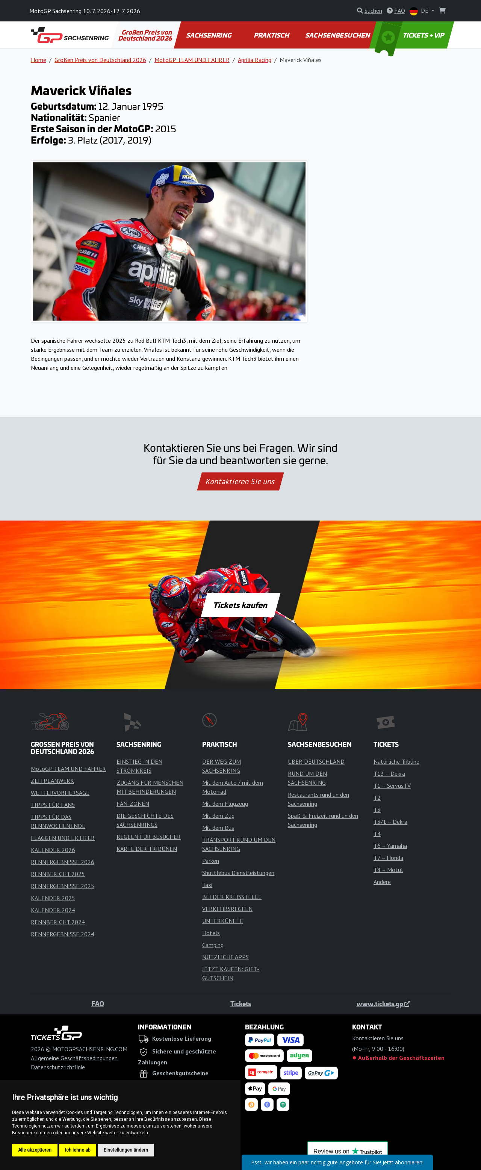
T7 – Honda (388, 857)
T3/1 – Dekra (390, 821)
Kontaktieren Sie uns (241, 481)
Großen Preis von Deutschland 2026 (146, 34)
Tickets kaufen (240, 604)
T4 (377, 833)
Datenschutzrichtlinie (58, 1067)
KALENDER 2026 (53, 850)
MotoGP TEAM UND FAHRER (192, 60)
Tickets (240, 1003)
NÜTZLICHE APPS (225, 957)
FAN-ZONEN (132, 803)
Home (38, 60)
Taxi (207, 884)
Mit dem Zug (218, 815)
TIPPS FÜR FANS (53, 804)
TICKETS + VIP (410, 34)
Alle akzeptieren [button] (34, 1150)
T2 (377, 797)
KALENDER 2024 (53, 910)
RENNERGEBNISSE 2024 (62, 934)
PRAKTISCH (271, 34)
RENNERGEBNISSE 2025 (62, 886)
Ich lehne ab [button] (77, 1150)
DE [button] (420, 11)
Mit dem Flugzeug (225, 803)
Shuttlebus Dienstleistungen (238, 872)
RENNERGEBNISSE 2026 (62, 862)
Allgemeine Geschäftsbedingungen (74, 1058)
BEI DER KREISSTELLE (232, 897)
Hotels (211, 933)
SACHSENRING (209, 34)
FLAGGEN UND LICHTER (63, 838)
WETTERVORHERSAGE (60, 792)
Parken (210, 860)
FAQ (97, 1003)
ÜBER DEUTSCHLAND (316, 761)
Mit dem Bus (218, 827)
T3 (377, 809)
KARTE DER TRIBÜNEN (146, 848)
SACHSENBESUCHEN (338, 34)
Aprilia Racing (254, 60)
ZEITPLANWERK (52, 780)
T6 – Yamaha (390, 845)
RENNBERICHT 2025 (58, 874)
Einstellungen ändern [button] (126, 1150)
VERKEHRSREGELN (227, 909)
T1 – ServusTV (392, 785)
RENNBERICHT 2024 (58, 922)
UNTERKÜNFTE (222, 921)
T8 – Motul (388, 869)
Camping (213, 945)
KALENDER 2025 (53, 898)
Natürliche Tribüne (396, 761)
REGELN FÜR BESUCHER (148, 836)
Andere (382, 881)
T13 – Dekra (389, 773)
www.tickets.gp (383, 1003)
